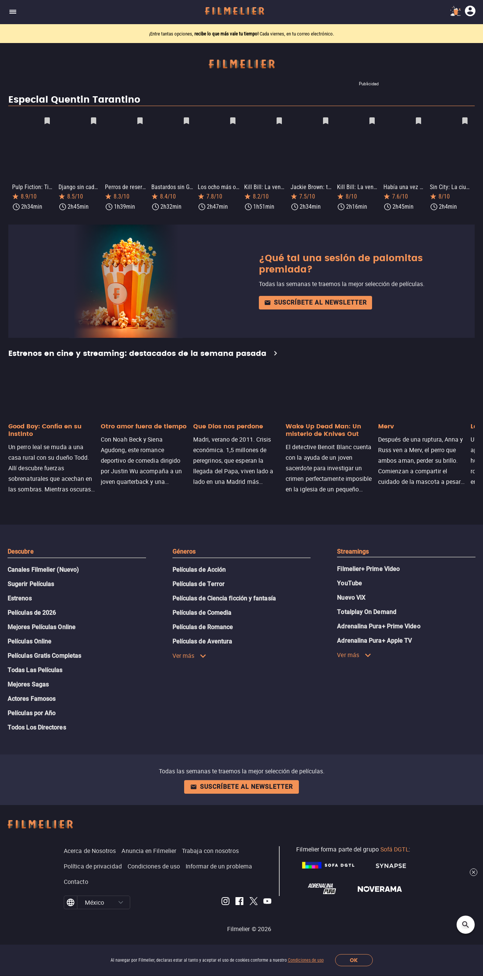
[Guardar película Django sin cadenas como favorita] (93, 120)
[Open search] (466, 925)
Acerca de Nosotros (90, 849)
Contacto (76, 880)
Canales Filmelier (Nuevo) (43, 568)
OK (354, 960)
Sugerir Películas (31, 582)
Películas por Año (31, 711)
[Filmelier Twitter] (253, 901)
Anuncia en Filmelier (149, 849)
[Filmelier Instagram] (225, 901)
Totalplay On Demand (366, 610)
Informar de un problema (219, 865)
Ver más (189, 654)
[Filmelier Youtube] (267, 901)
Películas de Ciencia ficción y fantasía (224, 596)
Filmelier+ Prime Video (368, 567)
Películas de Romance (202, 625)
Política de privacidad (93, 865)
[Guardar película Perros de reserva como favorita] (140, 120)
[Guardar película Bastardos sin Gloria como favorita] (186, 120)
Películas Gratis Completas (44, 654)
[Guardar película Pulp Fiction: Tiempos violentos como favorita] (47, 120)
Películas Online (29, 639)
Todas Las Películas (35, 668)
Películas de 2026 (32, 611)
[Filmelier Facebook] (239, 901)
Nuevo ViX (351, 596)
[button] (121, 901)
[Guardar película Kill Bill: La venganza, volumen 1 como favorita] (279, 120)
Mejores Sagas (28, 683)
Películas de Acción (199, 568)
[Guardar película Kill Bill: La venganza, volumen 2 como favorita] (372, 120)
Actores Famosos (31, 697)
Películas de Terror (198, 582)
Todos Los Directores (37, 726)
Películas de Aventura (202, 639)
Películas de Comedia (202, 611)
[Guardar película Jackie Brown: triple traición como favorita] (325, 120)
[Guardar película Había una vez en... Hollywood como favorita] (418, 120)
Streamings (353, 550)
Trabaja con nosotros (210, 849)
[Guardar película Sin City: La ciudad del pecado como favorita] (464, 120)
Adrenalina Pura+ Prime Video (378, 624)
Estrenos (20, 596)
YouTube (349, 581)
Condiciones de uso (306, 960)
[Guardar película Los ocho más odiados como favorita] (232, 120)
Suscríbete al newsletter (315, 301)
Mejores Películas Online (41, 625)
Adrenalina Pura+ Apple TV (374, 639)
